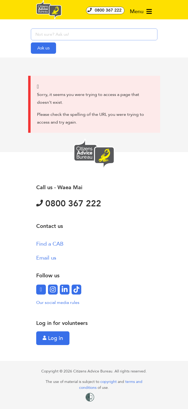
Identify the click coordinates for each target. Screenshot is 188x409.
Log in (53, 338)
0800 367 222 (105, 10)
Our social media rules (57, 303)
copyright (109, 381)
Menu (141, 11)
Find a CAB (50, 243)
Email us (46, 257)
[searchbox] (94, 34)
